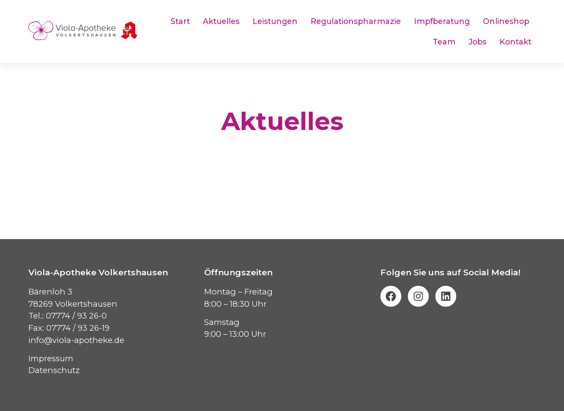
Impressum (50, 358)
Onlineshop (506, 21)
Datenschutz (54, 370)
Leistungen (275, 21)
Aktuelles (221, 21)
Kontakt (515, 41)
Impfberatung (442, 21)
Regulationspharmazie (356, 21)
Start (180, 21)
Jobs (477, 41)
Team (444, 41)
